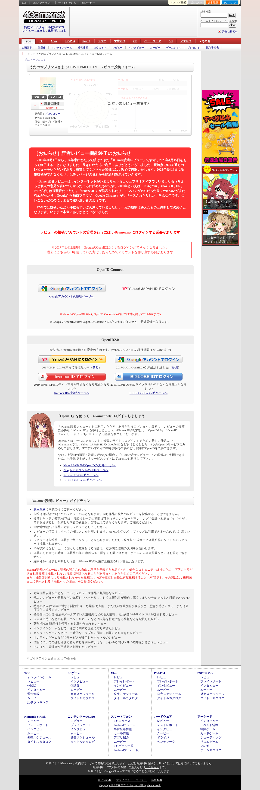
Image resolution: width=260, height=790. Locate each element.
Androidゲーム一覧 (126, 750)
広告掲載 (156, 780)
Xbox (54, 41)
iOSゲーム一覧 (123, 746)
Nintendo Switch (35, 716)
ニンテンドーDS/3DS (82, 716)
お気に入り (195, 2)
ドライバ (163, 737)
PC (41, 41)
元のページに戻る (35, 59)
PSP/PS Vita (205, 673)
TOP (28, 41)
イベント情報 (209, 725)
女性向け (119, 41)
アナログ (186, 41)
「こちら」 (152, 767)
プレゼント (193, 47)
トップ (28, 53)
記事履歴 (213, 2)
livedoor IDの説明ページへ (71, 393)
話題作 (42, 47)
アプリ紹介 (121, 737)
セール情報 (121, 733)
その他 (204, 746)
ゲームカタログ (210, 750)
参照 (96, 367)
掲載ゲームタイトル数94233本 (44, 27)
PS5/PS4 (70, 41)
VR (135, 41)
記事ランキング (37, 702)
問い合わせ (88, 2)
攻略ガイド (100, 47)
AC (171, 41)
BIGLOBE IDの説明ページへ (148, 393)
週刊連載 (83, 47)
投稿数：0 (52, 107)
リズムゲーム (209, 741)
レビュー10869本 (33, 30)
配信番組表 (212, 47)
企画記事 (27, 47)
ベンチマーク (166, 741)
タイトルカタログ (83, 698)
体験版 (31, 685)
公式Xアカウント (42, 2)
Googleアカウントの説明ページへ (71, 296)
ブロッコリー (52, 113)
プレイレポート (124, 681)
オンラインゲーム (62, 47)
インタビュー (136, 47)
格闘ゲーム (207, 729)
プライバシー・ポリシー (131, 780)
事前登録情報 (123, 729)
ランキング (229, 2)
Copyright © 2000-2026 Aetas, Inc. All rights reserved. (130, 785)
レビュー (117, 47)
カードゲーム (209, 733)
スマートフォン (121, 716)
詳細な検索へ (230, 31)
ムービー (155, 47)
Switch (86, 41)
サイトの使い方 (67, 2)
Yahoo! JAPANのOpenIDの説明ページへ (90, 465)
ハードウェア (152, 41)
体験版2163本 (57, 30)
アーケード (204, 716)
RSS (24, 2)
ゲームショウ (173, 47)
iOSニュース (122, 721)
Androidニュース (125, 725)
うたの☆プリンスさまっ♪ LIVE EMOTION (60, 53)
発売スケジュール (83, 694)
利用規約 (40, 509)
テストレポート (167, 725)
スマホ (102, 41)
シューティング (210, 737)
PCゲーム (74, 673)
